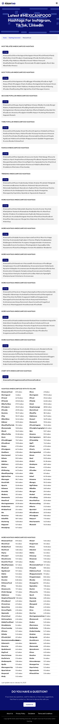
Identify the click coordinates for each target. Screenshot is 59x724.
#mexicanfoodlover (34, 380)
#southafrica (34, 500)
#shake (4, 634)
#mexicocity (5, 589)
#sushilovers (34, 640)
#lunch (3, 431)
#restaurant (6, 455)
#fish (31, 473)
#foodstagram (35, 425)
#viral (32, 404)
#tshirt (32, 461)
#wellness (5, 452)
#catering (5, 521)
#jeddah (4, 577)
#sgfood (4, 652)
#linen (32, 607)
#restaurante (35, 521)
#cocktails (5, 482)
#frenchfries (34, 673)
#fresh (32, 446)
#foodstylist (6, 637)
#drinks (4, 461)
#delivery (4, 464)
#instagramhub (35, 452)
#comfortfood (6, 562)
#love (32, 392)
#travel (4, 398)
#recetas (4, 646)
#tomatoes (5, 604)
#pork (32, 595)
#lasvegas (5, 479)
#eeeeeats (5, 497)
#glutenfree (6, 476)
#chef (32, 476)
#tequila (33, 568)
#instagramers (35, 437)
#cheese (4, 488)
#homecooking (35, 503)
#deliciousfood (35, 571)
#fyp (3, 416)
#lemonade (34, 646)
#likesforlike (6, 434)
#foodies (33, 470)
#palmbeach (6, 649)
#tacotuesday (6, 628)
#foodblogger (6, 440)
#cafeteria (5, 658)
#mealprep (5, 528)
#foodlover (5, 443)
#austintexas (6, 655)
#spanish (33, 601)
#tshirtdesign (6, 592)
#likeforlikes (6, 404)
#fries (3, 586)
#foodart (5, 556)
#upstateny (34, 667)
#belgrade (33, 637)
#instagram (34, 395)
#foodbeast (6, 601)
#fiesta (32, 506)
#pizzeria (33, 643)
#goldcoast (5, 571)
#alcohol (33, 550)
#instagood (5, 395)
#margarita (34, 583)
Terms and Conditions (45, 713)
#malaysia (33, 464)
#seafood (5, 500)
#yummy (4, 413)
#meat (32, 541)
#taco (32, 652)
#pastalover (6, 670)
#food (32, 398)
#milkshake (34, 628)
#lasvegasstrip (7, 667)
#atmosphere (6, 619)
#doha (32, 553)
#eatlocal (5, 550)
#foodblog (34, 497)
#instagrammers (7, 503)
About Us (10, 713)
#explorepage (35, 407)
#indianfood (6, 547)
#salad (32, 494)
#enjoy (3, 446)
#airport (33, 518)
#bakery (4, 494)
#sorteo (33, 613)
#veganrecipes (35, 577)
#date (3, 574)
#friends (4, 401)
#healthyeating (7, 473)
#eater (32, 589)
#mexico (33, 434)
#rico (31, 610)
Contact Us (29, 704)
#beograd (33, 604)
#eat (31, 458)
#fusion (4, 631)
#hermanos (34, 625)
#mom (32, 455)
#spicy (3, 553)
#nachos (33, 655)
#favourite (34, 592)
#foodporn (5, 407)
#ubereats (5, 643)
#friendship (34, 440)
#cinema (33, 479)
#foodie (4, 410)
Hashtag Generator (15, 38)
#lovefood (5, 544)
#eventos (5, 515)
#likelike (33, 488)
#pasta (4, 485)
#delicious (33, 416)
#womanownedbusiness (10, 640)
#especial (5, 673)
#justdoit (33, 509)
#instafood (34, 410)
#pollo (3, 664)
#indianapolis (6, 661)
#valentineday (35, 631)
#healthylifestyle (7, 425)
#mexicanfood (8, 380)
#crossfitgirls (6, 610)
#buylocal (5, 568)
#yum (3, 437)
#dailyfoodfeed (7, 622)
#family (32, 401)
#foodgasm (5, 449)
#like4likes (5, 419)
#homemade (6, 428)
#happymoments (36, 574)
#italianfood (6, 509)
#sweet (32, 419)
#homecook (34, 619)
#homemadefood (36, 565)
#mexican (33, 559)
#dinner (4, 422)
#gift (31, 443)
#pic (31, 431)
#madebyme (6, 625)
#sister (4, 467)
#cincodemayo (35, 661)
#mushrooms (6, 559)
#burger (33, 491)
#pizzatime (5, 607)
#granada (5, 613)
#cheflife (4, 518)
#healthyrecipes (7, 565)
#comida (4, 491)
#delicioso (5, 595)
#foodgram (34, 515)
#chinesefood (6, 583)
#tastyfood (5, 616)
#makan (33, 634)
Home (5, 38)
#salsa (32, 562)
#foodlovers (34, 512)
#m (2, 512)
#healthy (33, 413)
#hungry (33, 482)
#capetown (34, 544)
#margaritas (34, 664)
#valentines (5, 506)
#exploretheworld (8, 598)
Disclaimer (31, 713)
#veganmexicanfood (20, 380)
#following (5, 470)
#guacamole (34, 670)
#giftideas (34, 485)
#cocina (4, 580)
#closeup (33, 556)
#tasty (32, 449)
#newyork (33, 422)
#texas (32, 467)
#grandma (33, 586)
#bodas (32, 580)
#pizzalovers (34, 649)
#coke (32, 658)
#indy (3, 676)
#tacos (32, 547)
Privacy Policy (20, 713)
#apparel (4, 524)
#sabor (32, 622)
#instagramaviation (37, 616)
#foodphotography (37, 428)
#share (4, 458)
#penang (33, 598)
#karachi (33, 524)
